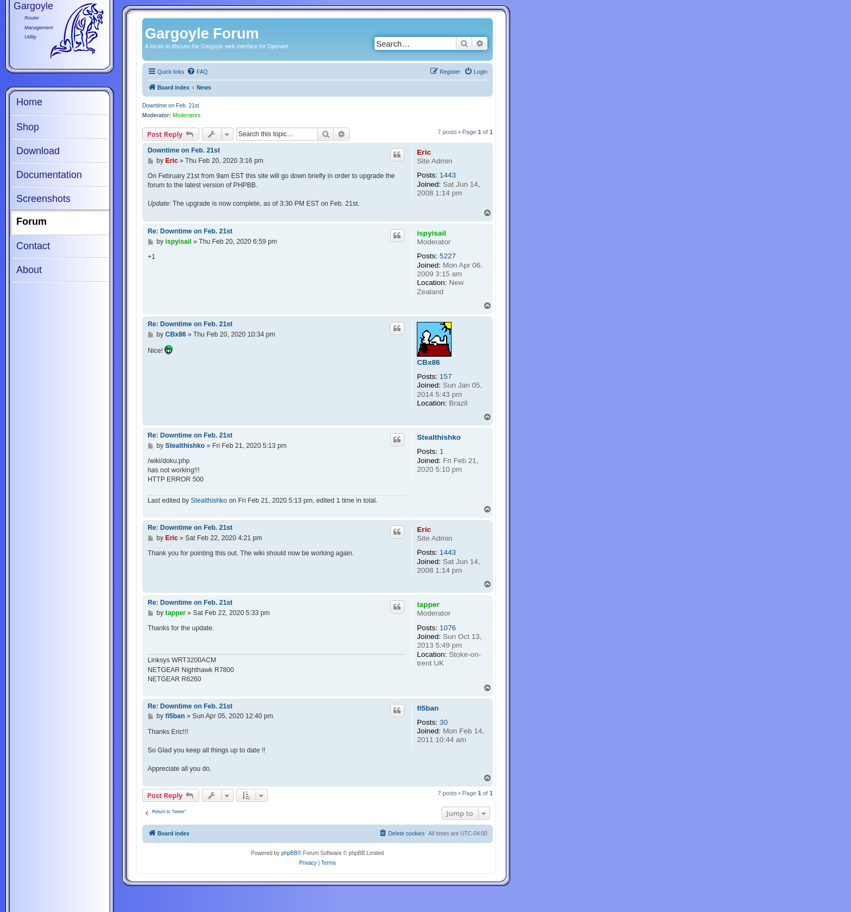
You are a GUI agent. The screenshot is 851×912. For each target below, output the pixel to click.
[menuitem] (197, 72)
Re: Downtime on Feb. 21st (190, 231)
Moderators (187, 115)
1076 (448, 628)
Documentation (49, 174)
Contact (33, 245)
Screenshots (43, 198)
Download (38, 150)
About (29, 269)
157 (446, 376)
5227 (448, 256)
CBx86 (428, 362)
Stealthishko (439, 437)
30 (444, 722)
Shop (27, 127)
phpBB (289, 853)
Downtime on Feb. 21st (170, 106)
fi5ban (428, 708)
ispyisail (431, 233)
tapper (428, 604)
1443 (448, 175)
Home (29, 102)
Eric (424, 152)
